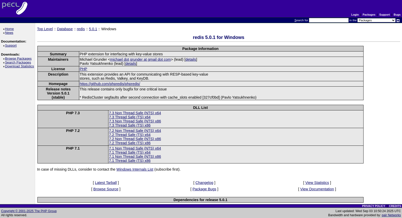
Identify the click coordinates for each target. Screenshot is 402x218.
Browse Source (105, 189)
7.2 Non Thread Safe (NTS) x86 (135, 139)
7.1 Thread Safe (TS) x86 (129, 161)
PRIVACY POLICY (373, 205)
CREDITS (395, 205)
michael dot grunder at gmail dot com (140, 59)
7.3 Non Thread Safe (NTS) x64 (135, 113)
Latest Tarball (106, 183)
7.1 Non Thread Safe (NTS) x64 (135, 148)
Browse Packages (19, 58)
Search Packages (18, 62)
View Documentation (317, 189)
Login (355, 14)
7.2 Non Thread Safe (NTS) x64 (135, 131)
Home (10, 29)
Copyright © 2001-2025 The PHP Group (29, 211)
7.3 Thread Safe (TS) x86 (129, 125)
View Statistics (317, 183)
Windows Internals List (134, 169)
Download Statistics (20, 66)
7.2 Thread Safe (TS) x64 (129, 135)
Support (384, 14)
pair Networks (391, 215)
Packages (369, 14)
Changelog (204, 183)
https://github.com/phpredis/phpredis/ (110, 84)
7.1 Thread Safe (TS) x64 (129, 152)
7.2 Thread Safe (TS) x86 (129, 143)
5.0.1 (93, 29)
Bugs (397, 14)
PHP (83, 69)
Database (65, 29)
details (190, 59)
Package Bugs (204, 189)
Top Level (45, 29)
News (9, 33)
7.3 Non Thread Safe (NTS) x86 (135, 121)
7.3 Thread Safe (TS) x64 (129, 117)
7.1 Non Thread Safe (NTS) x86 (135, 156)
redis (81, 29)
